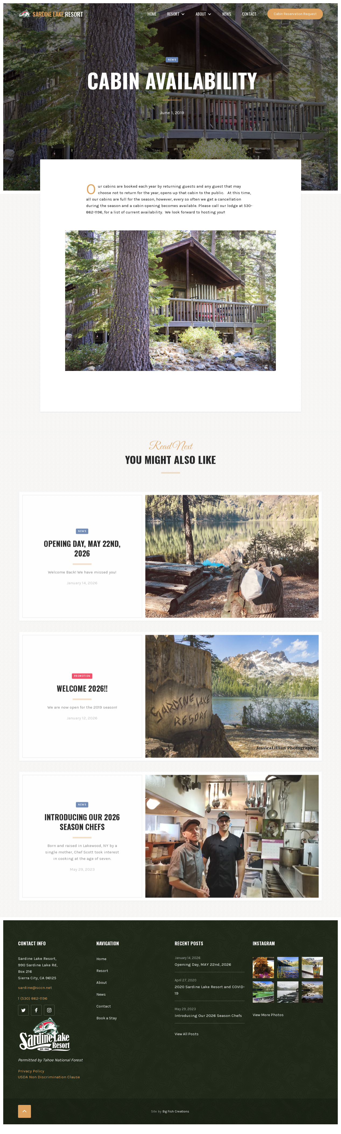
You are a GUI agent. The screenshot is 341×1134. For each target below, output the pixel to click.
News (82, 546)
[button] (176, 14)
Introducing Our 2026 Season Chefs (208, 1015)
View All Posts (187, 1034)
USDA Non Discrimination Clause (49, 1077)
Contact (249, 14)
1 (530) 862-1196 (32, 998)
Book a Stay (106, 1018)
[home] (50, 14)
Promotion (82, 690)
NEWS (226, 14)
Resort (102, 970)
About (101, 982)
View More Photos (268, 1015)
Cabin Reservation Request (295, 14)
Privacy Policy (31, 1071)
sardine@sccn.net (35, 987)
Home (151, 14)
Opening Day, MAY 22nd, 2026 (203, 964)
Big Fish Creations (176, 1111)
